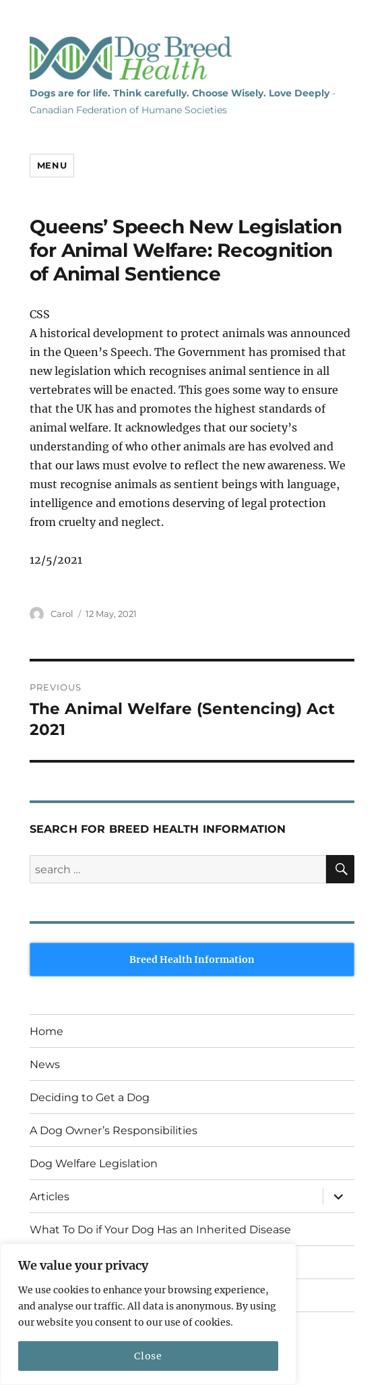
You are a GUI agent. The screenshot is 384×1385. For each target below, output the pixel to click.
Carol (62, 613)
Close (148, 1356)
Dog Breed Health (131, 58)
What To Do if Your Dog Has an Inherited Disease (160, 1229)
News (45, 1064)
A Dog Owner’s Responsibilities (113, 1130)
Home (46, 1031)
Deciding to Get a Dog (90, 1097)
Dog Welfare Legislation (94, 1163)
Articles (49, 1196)
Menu (52, 165)
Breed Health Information (192, 959)
